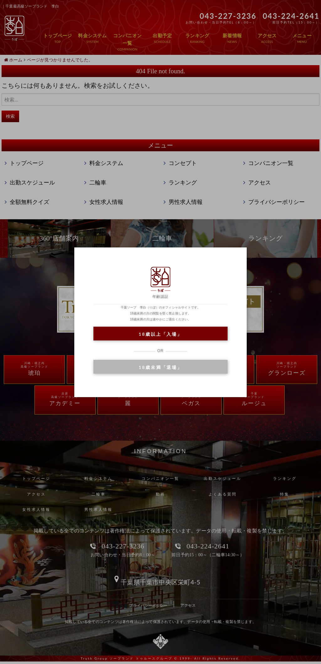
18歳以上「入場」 (160, 334)
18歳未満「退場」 (160, 367)
